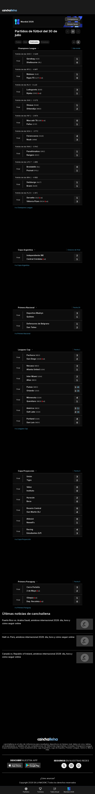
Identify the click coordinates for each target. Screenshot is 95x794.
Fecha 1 (77, 350)
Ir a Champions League (23, 208)
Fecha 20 (76, 307)
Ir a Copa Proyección (23, 539)
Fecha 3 (77, 471)
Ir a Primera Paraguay (23, 608)
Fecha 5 (77, 582)
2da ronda (76, 48)
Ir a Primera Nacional (22, 334)
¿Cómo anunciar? (47, 778)
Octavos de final (74, 250)
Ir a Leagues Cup (21, 429)
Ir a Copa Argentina (22, 265)
